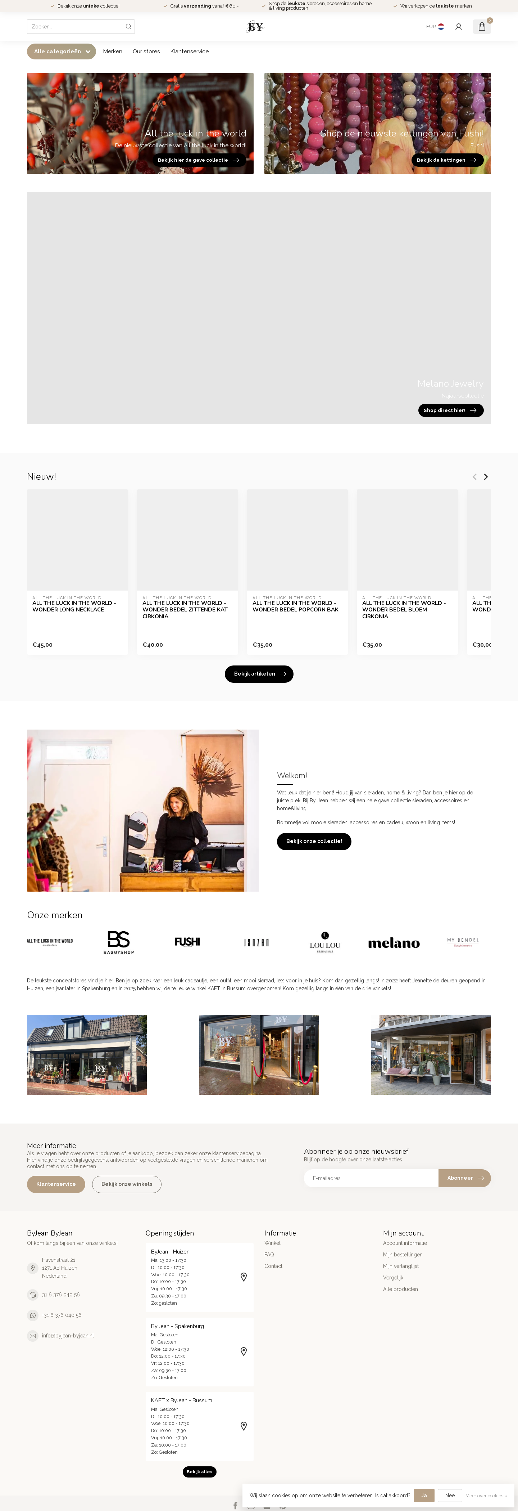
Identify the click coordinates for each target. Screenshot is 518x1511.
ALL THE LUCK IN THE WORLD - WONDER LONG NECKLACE (74, 606)
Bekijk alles (200, 1471)
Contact (273, 1266)
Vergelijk (393, 1278)
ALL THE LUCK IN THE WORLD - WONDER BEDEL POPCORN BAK (295, 606)
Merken (112, 51)
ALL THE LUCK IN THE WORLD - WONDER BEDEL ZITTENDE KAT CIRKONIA (185, 610)
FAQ (269, 1254)
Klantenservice (190, 51)
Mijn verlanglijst (401, 1266)
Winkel (272, 1243)
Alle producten (400, 1289)
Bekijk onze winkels (126, 1184)
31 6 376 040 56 (61, 1294)
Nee (450, 1495)
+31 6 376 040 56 (62, 1315)
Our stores (146, 51)
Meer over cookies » (486, 1495)
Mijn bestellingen (403, 1254)
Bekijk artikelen (260, 674)
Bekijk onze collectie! (314, 841)
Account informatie (405, 1243)
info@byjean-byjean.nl (68, 1336)
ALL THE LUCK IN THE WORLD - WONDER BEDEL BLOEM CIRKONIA (404, 610)
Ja (424, 1495)
